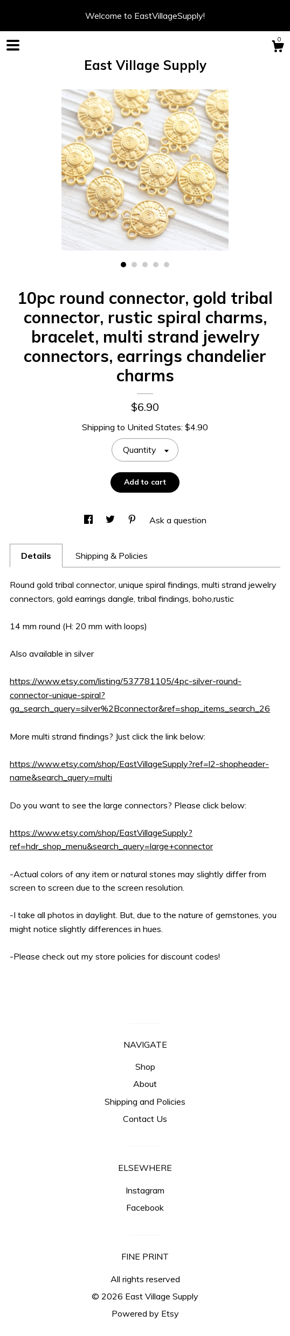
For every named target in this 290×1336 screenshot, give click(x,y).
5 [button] (166, 264)
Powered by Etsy (145, 1313)
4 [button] (155, 264)
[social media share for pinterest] (133, 520)
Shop (145, 1066)
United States (154, 427)
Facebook (145, 1207)
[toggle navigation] (12, 45)
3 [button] (145, 264)
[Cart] (278, 48)
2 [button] (134, 264)
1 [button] (123, 264)
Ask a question (177, 520)
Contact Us (145, 1118)
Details (36, 555)
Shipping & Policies (111, 555)
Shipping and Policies (145, 1101)
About (145, 1083)
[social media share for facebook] (89, 520)
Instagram (145, 1190)
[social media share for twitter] (111, 520)
